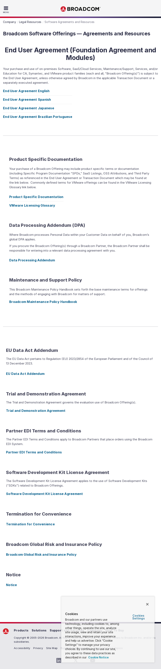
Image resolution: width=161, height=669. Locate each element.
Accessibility (22, 648)
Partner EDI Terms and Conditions (34, 452)
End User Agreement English (26, 91)
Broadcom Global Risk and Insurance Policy (41, 555)
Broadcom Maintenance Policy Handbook (43, 302)
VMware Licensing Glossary (32, 205)
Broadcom (81, 9)
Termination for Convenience (30, 524)
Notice (11, 585)
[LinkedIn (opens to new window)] (59, 660)
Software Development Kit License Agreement (44, 494)
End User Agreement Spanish (27, 100)
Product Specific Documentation (36, 197)
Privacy (38, 648)
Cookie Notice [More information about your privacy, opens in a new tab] (98, 657)
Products (21, 630)
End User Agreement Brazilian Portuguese (37, 117)
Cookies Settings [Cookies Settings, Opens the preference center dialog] (138, 617)
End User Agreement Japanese (28, 108)
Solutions (39, 630)
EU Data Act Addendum (25, 374)
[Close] (147, 604)
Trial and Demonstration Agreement (35, 411)
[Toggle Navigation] (6, 9)
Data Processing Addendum (32, 260)
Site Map (52, 648)
